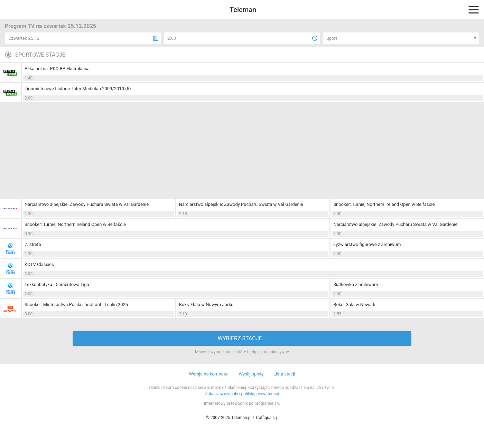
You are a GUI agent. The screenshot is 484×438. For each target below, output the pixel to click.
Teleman (243, 10)
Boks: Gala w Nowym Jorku (206, 304)
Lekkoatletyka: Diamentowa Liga (57, 284)
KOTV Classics (39, 264)
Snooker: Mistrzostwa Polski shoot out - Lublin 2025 (76, 304)
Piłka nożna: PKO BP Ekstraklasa (57, 68)
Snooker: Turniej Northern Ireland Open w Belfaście (384, 204)
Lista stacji (284, 374)
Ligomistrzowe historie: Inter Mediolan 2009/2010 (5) (78, 88)
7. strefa (33, 244)
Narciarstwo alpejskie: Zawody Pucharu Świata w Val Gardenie (87, 204)
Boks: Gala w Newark (354, 304)
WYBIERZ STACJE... (242, 338)
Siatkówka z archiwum (355, 284)
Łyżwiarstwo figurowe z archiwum (367, 244)
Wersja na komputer (209, 374)
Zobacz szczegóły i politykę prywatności (242, 393)
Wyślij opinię (251, 374)
